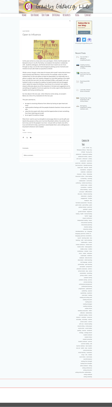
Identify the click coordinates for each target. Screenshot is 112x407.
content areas (84, 185)
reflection (82, 312)
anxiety (90, 158)
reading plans (88, 301)
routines (90, 319)
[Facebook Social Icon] (79, 40)
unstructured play (87, 350)
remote (90, 315)
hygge (90, 216)
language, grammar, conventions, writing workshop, (83, 235)
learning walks (85, 238)
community (89, 180)
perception (82, 266)
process (90, 279)
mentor (90, 242)
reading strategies (87, 304)
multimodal (83, 255)
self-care (81, 323)
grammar (89, 207)
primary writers (84, 275)
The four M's (89, 152)
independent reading (82, 220)
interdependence (80, 231)
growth (90, 209)
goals (90, 205)
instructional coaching (86, 222)
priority (90, 275)
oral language (83, 262)
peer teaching (88, 264)
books (90, 167)
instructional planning (86, 224)
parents (90, 262)
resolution (83, 317)
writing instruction (87, 370)
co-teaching (84, 178)
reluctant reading (83, 315)
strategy (81, 332)
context (90, 185)
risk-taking (84, 319)
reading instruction (87, 299)
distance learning (87, 194)
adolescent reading (87, 154)
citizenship (89, 174)
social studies (88, 328)
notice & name (88, 257)
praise (90, 271)
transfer (90, 348)
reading (90, 295)
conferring (78, 183)
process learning (88, 282)
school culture (83, 321)
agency (90, 156)
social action (81, 328)
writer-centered (84, 365)
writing (90, 365)
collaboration (82, 180)
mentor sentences (80, 244)
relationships (89, 312)
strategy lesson (88, 332)
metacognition (88, 246)
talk (91, 343)
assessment (83, 161)
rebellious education (83, 310)
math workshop (88, 240)
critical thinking (84, 189)
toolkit (82, 348)
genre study (79, 205)
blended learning (88, 165)
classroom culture (79, 176)
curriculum (81, 191)
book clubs (80, 167)
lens (91, 238)
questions (89, 293)
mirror (80, 253)
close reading (88, 176)
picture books (81, 271)
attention (83, 163)
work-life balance (87, 359)
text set (78, 348)
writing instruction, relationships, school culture (83, 372)
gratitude (85, 209)
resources (89, 317)
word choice (82, 356)
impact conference (87, 218)
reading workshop (87, 306)
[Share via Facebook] (23, 137)
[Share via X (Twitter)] (27, 137)
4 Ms (84, 147)
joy (85, 231)
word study (89, 356)
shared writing (81, 326)
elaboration (84, 196)
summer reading (85, 343)
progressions (82, 288)
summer (90, 341)
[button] (70, 20)
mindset (86, 251)
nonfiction (89, 255)
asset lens (89, 161)
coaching (89, 178)
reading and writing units (86, 297)
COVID (87, 147)
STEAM (83, 152)
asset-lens (77, 163)
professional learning (87, 286)
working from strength (86, 361)
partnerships (81, 264)
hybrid (86, 216)
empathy (90, 196)
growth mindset (82, 211)
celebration (89, 172)
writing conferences (87, 368)
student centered (87, 334)
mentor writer (80, 246)
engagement (84, 198)
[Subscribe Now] (84, 32)
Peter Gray (89, 149)
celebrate (83, 172)
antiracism (85, 158)
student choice (88, 337)
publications (89, 288)
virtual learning (82, 352)
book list (86, 167)
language (89, 231)
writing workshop (88, 376)
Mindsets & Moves (81, 149)
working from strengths (86, 363)
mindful (90, 249)
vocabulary (89, 352)
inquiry (90, 220)
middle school (83, 249)
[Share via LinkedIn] (30, 137)
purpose (90, 290)
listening (78, 240)
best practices (79, 165)
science (90, 321)
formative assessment (81, 202)
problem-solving (83, 279)
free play (90, 202)
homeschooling (88, 213)
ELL (91, 147)
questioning (83, 293)
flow (91, 200)
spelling (79, 330)
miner (90, 251)
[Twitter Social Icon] (84, 40)
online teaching (88, 260)
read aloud (84, 295)
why (86, 354)
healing (77, 213)
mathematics (84, 242)
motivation (89, 253)
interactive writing (87, 229)
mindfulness (80, 251)
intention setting (88, 227)
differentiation (88, 191)
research (78, 317)
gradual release (82, 207)
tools (86, 348)
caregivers (89, 169)
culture (90, 189)
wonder (90, 354)
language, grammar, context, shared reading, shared (83, 233)
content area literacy (87, 183)
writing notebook (88, 374)
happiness (89, 211)
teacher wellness (80, 345)
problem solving (88, 277)
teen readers (89, 345)
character (79, 174)
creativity (89, 187)
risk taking (78, 319)
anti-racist (78, 158)
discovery (80, 194)
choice (84, 174)
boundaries (83, 169)
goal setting (85, 205)
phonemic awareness (82, 268)
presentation (83, 273)
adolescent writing (82, 156)
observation (81, 260)
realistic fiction (88, 308)
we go (82, 354)
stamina (84, 330)
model (84, 253)
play (87, 271)
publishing (84, 290)
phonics (90, 268)
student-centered (82, 341)
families (90, 198)
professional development (85, 284)
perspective (89, 266)
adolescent (78, 154)
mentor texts (89, 244)
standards (89, 330)
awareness (89, 163)
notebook (81, 257)
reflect (90, 310)
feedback (86, 200)
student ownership (87, 339)
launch (79, 238)
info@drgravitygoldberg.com (83, 43)
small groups (88, 326)
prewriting (89, 273)
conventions (84, 187)
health (82, 213)
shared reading (88, 323)
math (82, 240)
